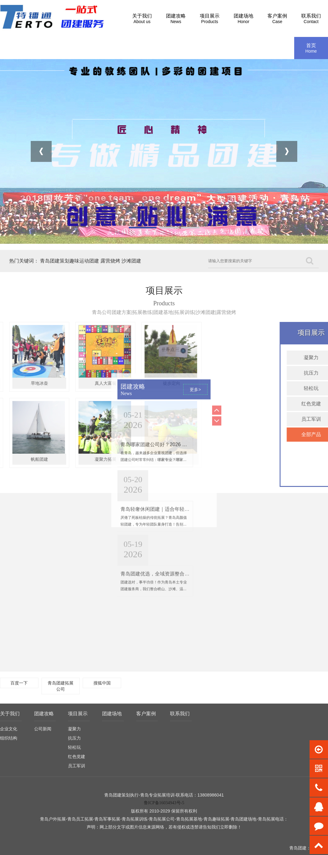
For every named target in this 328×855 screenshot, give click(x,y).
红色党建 (76, 756)
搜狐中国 (102, 682)
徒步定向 (72, 383)
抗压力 (74, 738)
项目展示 (78, 713)
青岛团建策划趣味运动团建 (69, 260)
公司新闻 (42, 728)
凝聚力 (74, 728)
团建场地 (112, 713)
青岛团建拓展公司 (60, 686)
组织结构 (8, 738)
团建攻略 (44, 713)
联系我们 (180, 713)
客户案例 (146, 713)
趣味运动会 (72, 459)
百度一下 (19, 682)
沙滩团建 (131, 260)
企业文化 (8, 728)
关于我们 (10, 713)
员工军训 (76, 765)
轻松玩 (74, 747)
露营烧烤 (110, 260)
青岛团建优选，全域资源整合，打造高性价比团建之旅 (180, 341)
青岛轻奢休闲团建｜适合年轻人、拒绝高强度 (170, 277)
